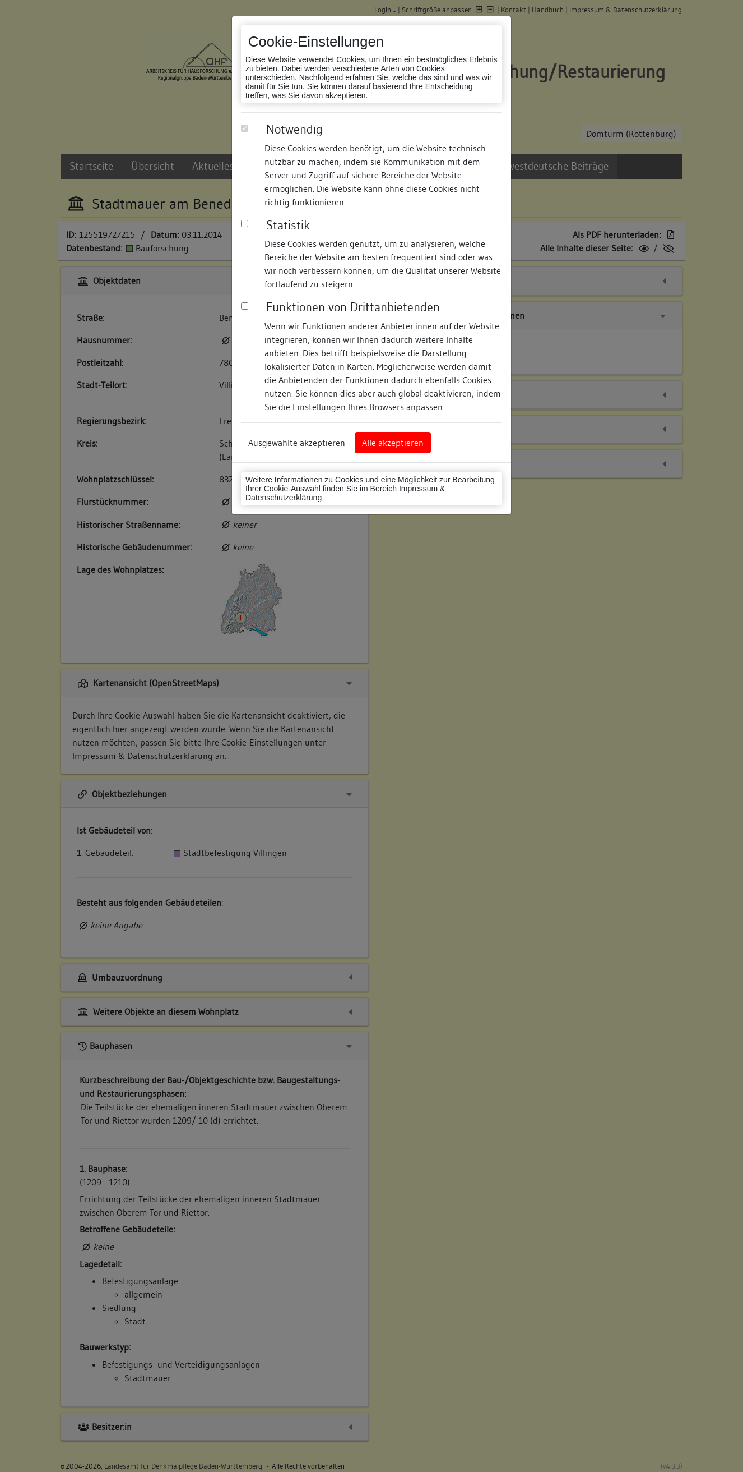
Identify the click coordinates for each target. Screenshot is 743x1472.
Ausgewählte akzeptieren (296, 442)
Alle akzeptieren (393, 442)
